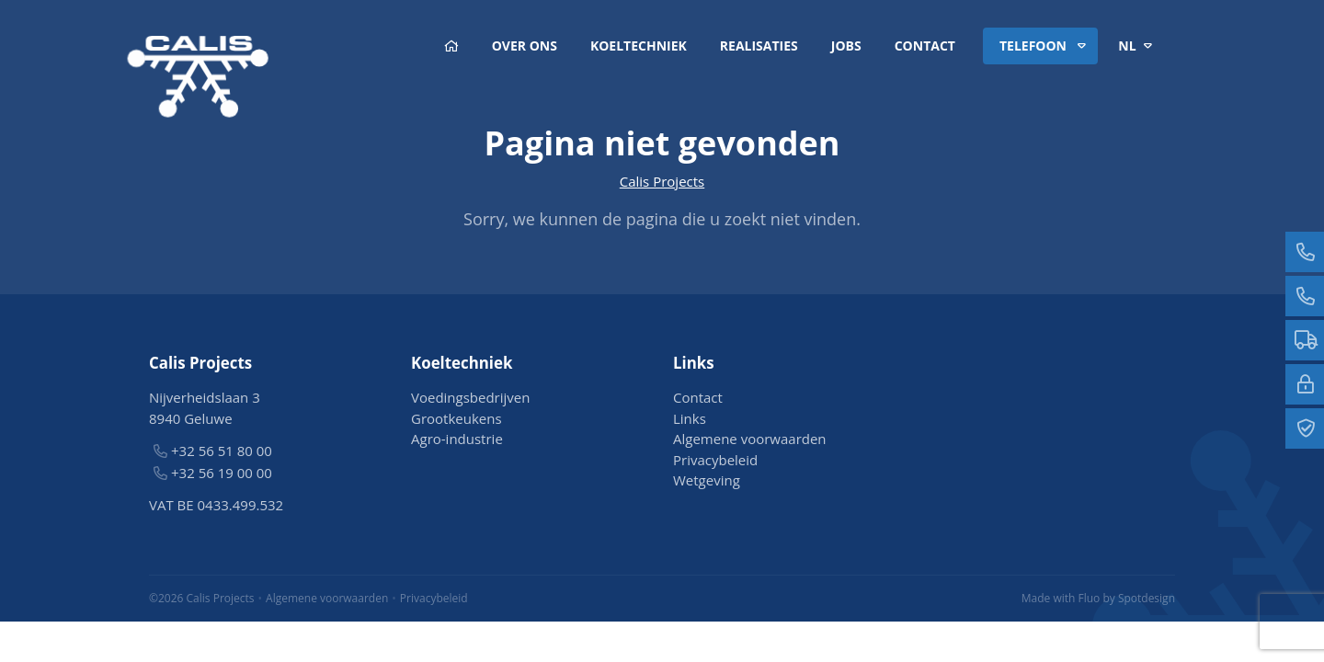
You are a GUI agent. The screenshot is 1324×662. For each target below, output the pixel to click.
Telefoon (1045, 46)
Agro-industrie (457, 438)
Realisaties (759, 45)
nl (1138, 46)
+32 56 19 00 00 (221, 472)
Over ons (524, 45)
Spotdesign (1146, 598)
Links (689, 418)
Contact (925, 45)
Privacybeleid (715, 460)
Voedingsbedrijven (470, 397)
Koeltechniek (638, 45)
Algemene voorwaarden (750, 438)
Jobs (846, 45)
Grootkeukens (456, 418)
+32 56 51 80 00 (221, 450)
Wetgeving (706, 480)
